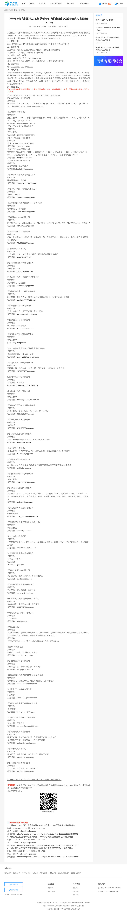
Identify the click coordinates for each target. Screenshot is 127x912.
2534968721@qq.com (26, 197)
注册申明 (75, 891)
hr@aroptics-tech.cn (25, 502)
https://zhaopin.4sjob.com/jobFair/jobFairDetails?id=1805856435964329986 (47, 857)
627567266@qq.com (25, 226)
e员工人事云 (52, 873)
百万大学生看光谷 (56, 3)
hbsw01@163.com (24, 257)
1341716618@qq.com (26, 482)
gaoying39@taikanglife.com (28, 357)
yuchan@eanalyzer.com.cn (28, 400)
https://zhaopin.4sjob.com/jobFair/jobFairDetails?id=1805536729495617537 (47, 845)
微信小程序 (13, 890)
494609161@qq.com (16, 565)
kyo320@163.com (24, 531)
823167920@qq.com (25, 428)
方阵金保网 (43, 873)
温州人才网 (16, 873)
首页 (23, 3)
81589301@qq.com (25, 454)
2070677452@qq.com (26, 371)
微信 (13, 894)
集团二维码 (51, 891)
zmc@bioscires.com (25, 271)
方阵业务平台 (84, 3)
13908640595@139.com (27, 183)
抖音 (7, 894)
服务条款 (75, 894)
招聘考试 (42, 3)
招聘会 (32, 3)
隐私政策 (75, 888)
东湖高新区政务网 (63, 873)
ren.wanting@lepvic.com (27, 314)
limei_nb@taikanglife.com (27, 516)
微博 (19, 894)
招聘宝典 (50, 888)
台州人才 (35, 873)
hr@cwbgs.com (19, 343)
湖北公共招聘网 (76, 873)
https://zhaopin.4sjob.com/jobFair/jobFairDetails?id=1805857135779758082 (47, 834)
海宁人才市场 (26, 873)
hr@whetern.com (24, 442)
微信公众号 (13, 884)
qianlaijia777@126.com (26, 300)
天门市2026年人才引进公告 (105, 20)
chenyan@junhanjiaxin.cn (27, 385)
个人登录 (119, 4)
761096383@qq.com (25, 243)
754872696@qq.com (25, 286)
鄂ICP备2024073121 (50, 902)
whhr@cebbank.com (25, 328)
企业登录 (103, 4)
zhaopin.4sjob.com (28, 831)
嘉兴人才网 (7, 873)
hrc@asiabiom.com (25, 158)
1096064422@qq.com (26, 212)
